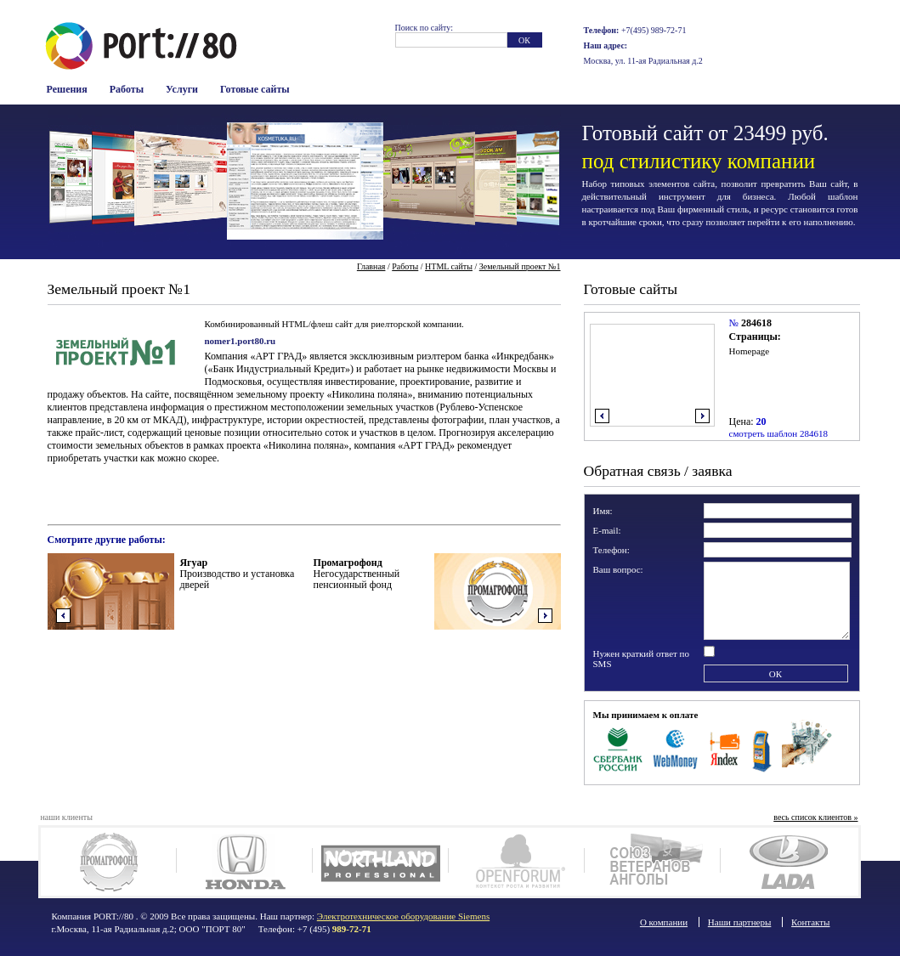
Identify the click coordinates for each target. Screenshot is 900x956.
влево (602, 416)
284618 (756, 323)
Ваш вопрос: (618, 569)
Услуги (182, 89)
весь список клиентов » (815, 817)
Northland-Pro (380, 862)
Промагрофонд (108, 862)
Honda (244, 862)
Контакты (810, 922)
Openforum (516, 862)
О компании (664, 922)
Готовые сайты (255, 89)
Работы (127, 89)
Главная (371, 266)
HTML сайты (449, 266)
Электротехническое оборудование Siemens (403, 916)
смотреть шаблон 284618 (778, 433)
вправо (702, 416)
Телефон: (611, 550)
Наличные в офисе (807, 748)
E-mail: (607, 530)
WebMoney (676, 748)
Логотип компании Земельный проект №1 (116, 350)
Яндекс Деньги (726, 748)
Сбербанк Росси (617, 748)
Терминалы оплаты (762, 748)
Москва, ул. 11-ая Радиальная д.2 (643, 60)
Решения (67, 89)
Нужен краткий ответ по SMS (641, 658)
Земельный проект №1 (520, 266)
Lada (788, 862)
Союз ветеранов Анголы (652, 862)
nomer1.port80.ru (240, 341)
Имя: (603, 511)
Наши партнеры (740, 922)
